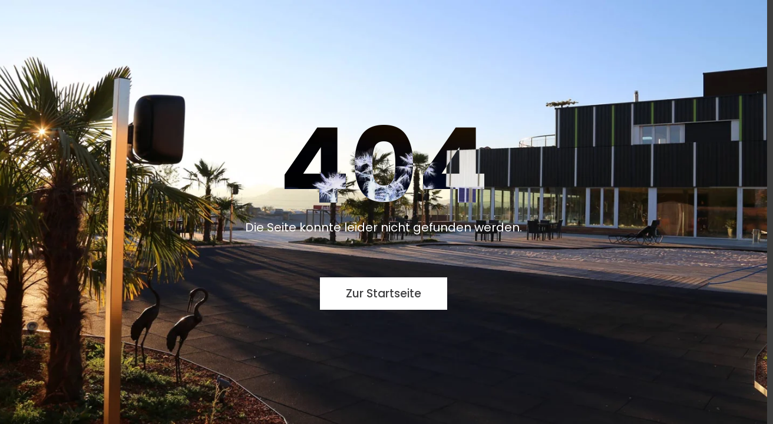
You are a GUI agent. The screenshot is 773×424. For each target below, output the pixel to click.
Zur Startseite (383, 294)
